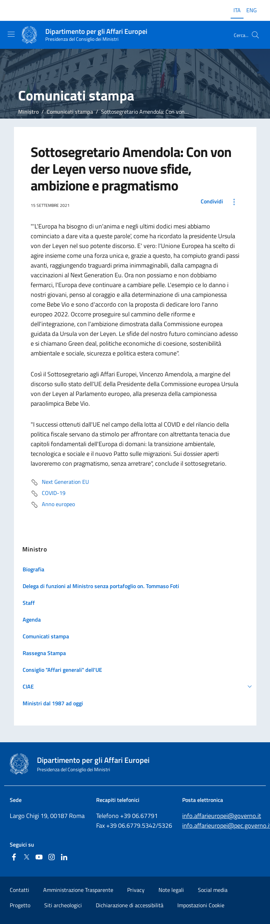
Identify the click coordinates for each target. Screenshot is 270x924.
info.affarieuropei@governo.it (221, 815)
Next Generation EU (60, 482)
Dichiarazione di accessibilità (129, 905)
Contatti (19, 890)
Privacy (136, 890)
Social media (212, 890)
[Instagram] (51, 857)
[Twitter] (26, 857)
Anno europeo (53, 504)
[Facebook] (14, 857)
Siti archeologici (63, 905)
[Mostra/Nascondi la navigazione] (11, 34)
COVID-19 (48, 493)
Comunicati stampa (70, 111)
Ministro (28, 111)
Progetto (20, 905)
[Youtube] (39, 857)
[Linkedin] (64, 857)
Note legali (171, 890)
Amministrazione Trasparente (78, 890)
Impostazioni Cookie (200, 905)
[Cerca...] (255, 35)
